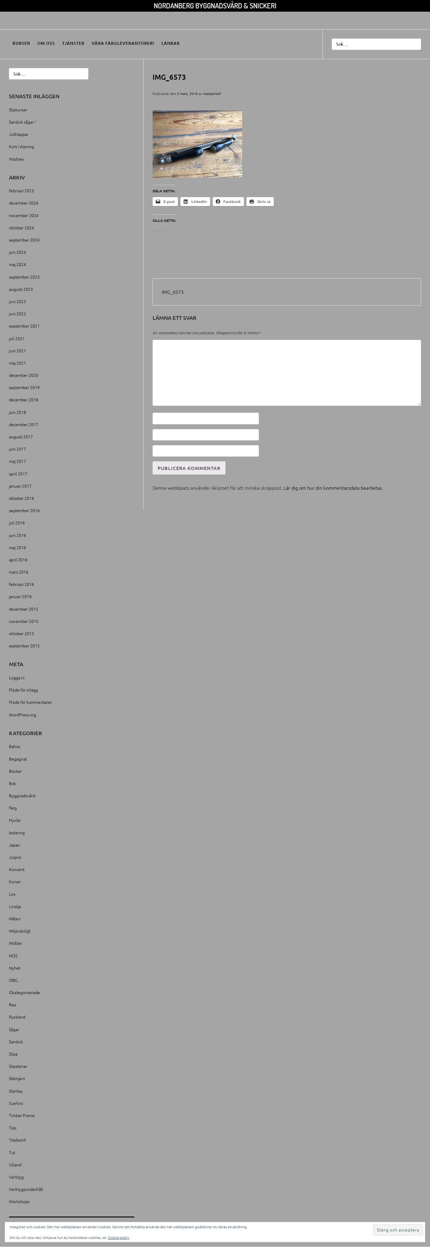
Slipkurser (18, 110)
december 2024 (23, 203)
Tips (12, 1128)
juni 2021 (17, 351)
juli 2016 (17, 523)
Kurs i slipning (21, 146)
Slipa (13, 1054)
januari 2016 (20, 596)
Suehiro (16, 1103)
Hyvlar (15, 820)
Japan (14, 845)
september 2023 (24, 277)
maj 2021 (17, 363)
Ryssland (17, 1017)
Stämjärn (17, 1078)
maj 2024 (17, 264)
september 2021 (24, 326)
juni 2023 (17, 301)
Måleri (15, 919)
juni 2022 (17, 314)
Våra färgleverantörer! (123, 43)
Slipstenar (18, 1066)
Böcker (15, 771)
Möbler (15, 943)
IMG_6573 (173, 291)
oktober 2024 (21, 228)
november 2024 (24, 215)
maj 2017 (17, 461)
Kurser (21, 43)
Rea (12, 1005)
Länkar (171, 43)
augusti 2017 (21, 437)
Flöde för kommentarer (30, 702)
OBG (13, 980)
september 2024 (24, 240)
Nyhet (14, 968)
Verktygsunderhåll (26, 1189)
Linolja (15, 906)
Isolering (17, 833)
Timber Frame (22, 1115)
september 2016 (24, 510)
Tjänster (73, 43)
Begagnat (18, 759)
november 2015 (24, 621)
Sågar (14, 1029)
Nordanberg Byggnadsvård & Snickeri (215, 5)
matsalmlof (212, 93)
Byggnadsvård (22, 795)
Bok (12, 783)
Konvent (16, 869)
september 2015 (24, 646)
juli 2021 (17, 338)
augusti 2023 (21, 289)
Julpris (15, 857)
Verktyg (16, 1177)
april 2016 (18, 560)
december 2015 (23, 609)
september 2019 (24, 387)
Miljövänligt (19, 931)
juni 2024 (17, 252)
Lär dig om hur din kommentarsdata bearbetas (333, 487)
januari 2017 (20, 486)
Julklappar (18, 134)
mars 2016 (18, 572)
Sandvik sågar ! (22, 122)
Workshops (19, 1201)
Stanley (16, 1091)
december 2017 (23, 424)
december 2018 (23, 400)
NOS (13, 956)
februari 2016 (21, 584)
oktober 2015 (21, 633)
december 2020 (23, 375)
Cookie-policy (118, 1237)
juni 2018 (17, 412)
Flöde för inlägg (23, 690)
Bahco (14, 746)
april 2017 (18, 474)
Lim (12, 894)
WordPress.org (22, 715)
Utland (15, 1165)
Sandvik (16, 1042)
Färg (13, 808)
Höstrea (16, 159)
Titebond (17, 1140)
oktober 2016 (21, 498)
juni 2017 (17, 449)
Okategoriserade (24, 992)
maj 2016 (17, 547)
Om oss (46, 43)
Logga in (16, 678)
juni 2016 (17, 535)
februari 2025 (21, 191)
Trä (12, 1152)
